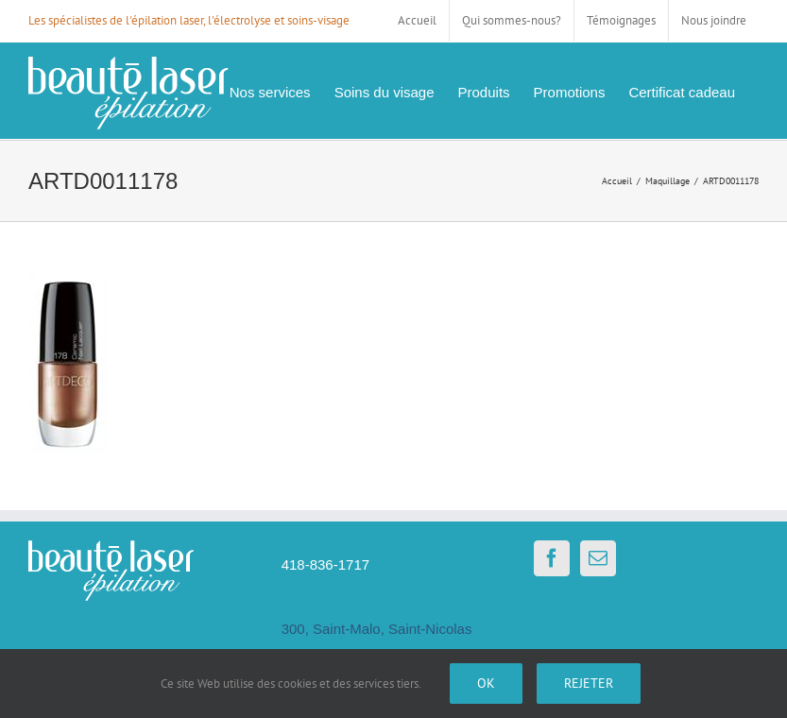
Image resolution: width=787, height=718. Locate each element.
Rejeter (588, 683)
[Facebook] (552, 558)
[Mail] (598, 558)
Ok (486, 683)
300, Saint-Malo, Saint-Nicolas (377, 629)
